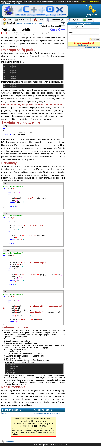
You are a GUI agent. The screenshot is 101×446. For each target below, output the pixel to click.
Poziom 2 (39, 24)
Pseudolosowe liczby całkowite (47, 413)
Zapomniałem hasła (92, 48)
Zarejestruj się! (84, 45)
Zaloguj (94, 39)
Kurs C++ (28, 24)
